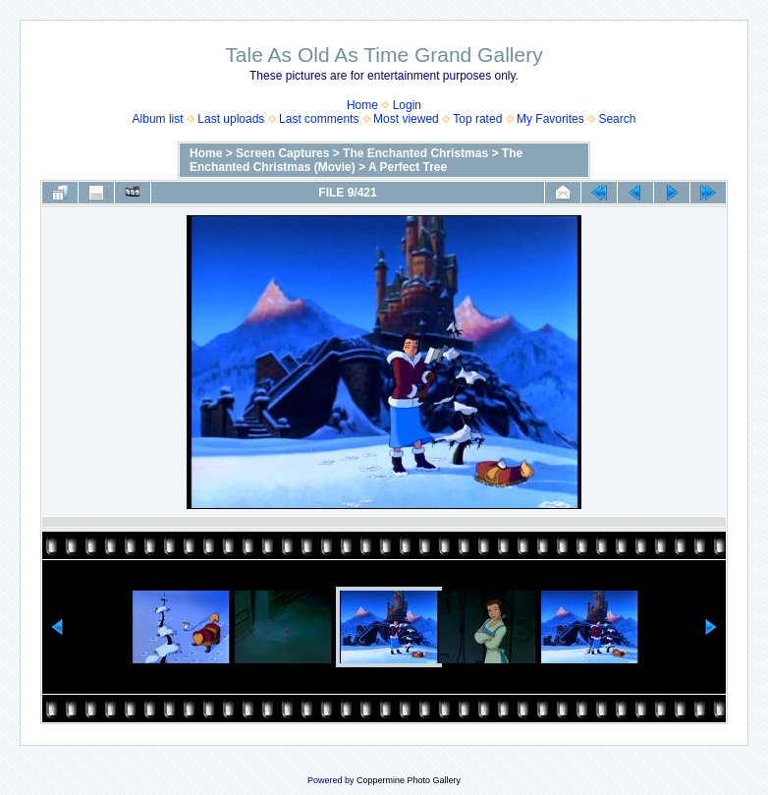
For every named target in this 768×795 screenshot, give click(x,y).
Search (616, 119)
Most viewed (406, 119)
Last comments (318, 119)
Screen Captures (282, 153)
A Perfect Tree (407, 167)
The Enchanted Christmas (415, 153)
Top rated (477, 119)
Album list (158, 119)
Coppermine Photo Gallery (409, 780)
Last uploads (230, 119)
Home (362, 105)
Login (407, 105)
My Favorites (550, 119)
